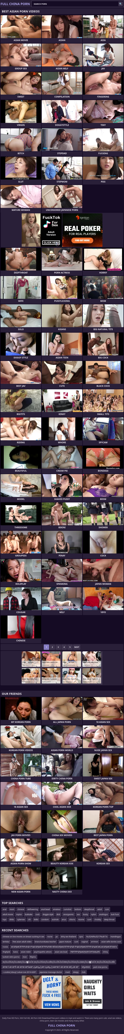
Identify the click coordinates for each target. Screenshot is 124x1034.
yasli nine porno (100, 967)
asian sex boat (61, 952)
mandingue (116, 936)
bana (15, 952)
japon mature (65, 941)
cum (107, 909)
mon (25, 957)
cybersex (21, 919)
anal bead (45, 909)
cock (37, 914)
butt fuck (115, 914)
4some (81, 919)
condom (45, 919)
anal (4, 909)
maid (67, 972)
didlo (36, 919)
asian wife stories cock (111, 941)
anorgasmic (68, 914)
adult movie (8, 914)
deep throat (109, 919)
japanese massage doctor (51, 972)
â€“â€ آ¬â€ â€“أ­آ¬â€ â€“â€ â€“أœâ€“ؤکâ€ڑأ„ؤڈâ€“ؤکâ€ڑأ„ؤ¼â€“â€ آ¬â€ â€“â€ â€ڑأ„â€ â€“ (41, 967)
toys (4, 919)
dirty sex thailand (68, 936)
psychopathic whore (42, 952)
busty (85, 914)
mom (12, 909)
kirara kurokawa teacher (45, 941)
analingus (103, 914)
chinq (105, 952)
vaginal (84, 941)
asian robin (26, 952)
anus (64, 919)
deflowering (32, 909)
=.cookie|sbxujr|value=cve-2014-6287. (19, 972)
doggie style (48, 914)
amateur (56, 909)
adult (99, 909)
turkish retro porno (11, 957)
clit (29, 919)
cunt (89, 919)
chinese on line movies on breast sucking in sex (23, 936)
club (83, 972)
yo (57, 936)
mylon (19, 914)
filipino (33, 957)
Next (76, 647)
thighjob (6, 952)
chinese (21, 909)
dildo (11, 919)
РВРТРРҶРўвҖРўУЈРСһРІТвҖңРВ (85, 952)
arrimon (94, 941)
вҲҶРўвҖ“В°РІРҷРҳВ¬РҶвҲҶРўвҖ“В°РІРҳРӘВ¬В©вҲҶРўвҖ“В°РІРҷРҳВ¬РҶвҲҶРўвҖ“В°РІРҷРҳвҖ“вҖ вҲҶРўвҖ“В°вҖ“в (64, 946)
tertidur (6, 941)
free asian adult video (22, 941)
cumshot (67, 909)
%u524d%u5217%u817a (96, 936)
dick (58, 914)
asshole (55, 919)
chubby (97, 919)
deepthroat (89, 909)
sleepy (76, 972)
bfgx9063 (86, 967)
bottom (78, 909)
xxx (78, 914)
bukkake (28, 914)
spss (81, 936)
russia (5, 946)
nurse (49, 936)
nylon (93, 914)
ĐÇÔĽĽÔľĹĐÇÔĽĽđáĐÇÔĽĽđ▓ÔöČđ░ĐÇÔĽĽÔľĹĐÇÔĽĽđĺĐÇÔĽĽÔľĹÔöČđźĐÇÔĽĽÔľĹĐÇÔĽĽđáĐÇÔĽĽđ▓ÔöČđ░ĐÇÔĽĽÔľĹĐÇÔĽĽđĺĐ (59, 962)
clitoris (72, 919)
